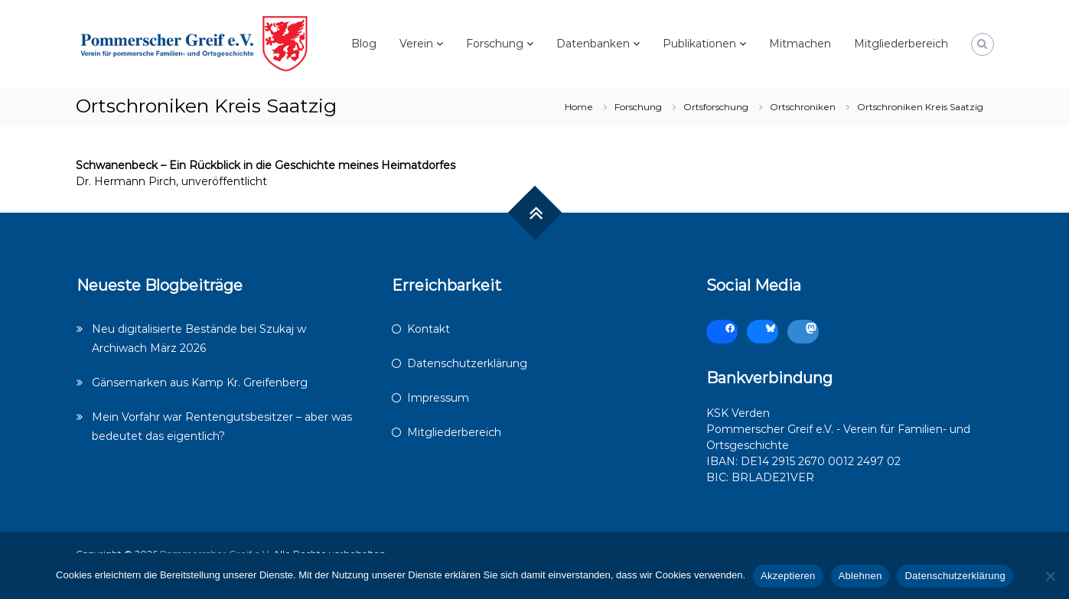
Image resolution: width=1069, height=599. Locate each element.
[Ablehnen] (1050, 576)
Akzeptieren (788, 575)
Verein (416, 43)
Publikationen (699, 43)
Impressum (438, 398)
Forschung (494, 43)
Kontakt (428, 329)
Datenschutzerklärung (467, 363)
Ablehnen (860, 575)
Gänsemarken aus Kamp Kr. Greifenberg (200, 382)
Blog (363, 43)
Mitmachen (800, 43)
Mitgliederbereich (901, 43)
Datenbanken (593, 43)
